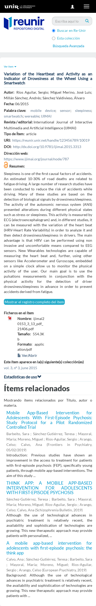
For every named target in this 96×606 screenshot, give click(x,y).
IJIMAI (46, 116)
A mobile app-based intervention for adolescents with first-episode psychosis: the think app (49, 547)
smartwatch (13, 116)
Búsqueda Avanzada (68, 46)
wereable (32, 116)
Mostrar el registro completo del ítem (34, 302)
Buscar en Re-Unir (69, 30)
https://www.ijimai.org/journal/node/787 (36, 159)
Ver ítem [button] (10, 66)
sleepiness (83, 110)
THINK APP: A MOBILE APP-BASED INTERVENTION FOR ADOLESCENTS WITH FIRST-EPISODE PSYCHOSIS (49, 487)
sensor (65, 110)
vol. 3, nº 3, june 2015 (20, 368)
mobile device (42, 110)
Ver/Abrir (27, 355)
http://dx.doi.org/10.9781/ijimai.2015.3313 (47, 146)
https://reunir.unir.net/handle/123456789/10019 (51, 140)
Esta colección (66, 38)
